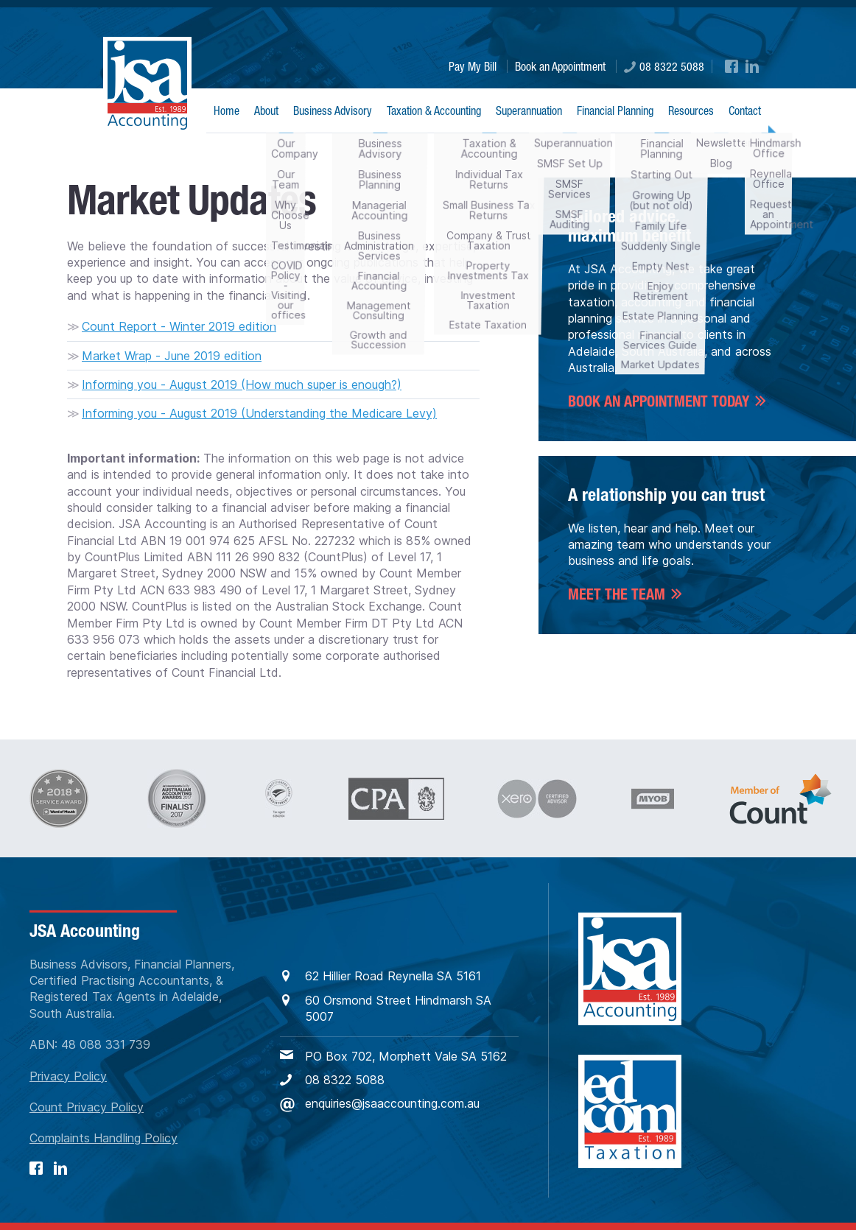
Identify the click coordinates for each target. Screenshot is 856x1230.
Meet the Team (616, 594)
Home (226, 110)
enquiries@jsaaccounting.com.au (380, 1103)
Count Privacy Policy (86, 1107)
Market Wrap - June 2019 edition (172, 355)
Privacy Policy (68, 1076)
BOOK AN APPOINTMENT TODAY (658, 401)
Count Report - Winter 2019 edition (179, 326)
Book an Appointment (560, 66)
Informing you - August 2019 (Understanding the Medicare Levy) (259, 413)
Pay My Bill (473, 66)
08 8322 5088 (664, 66)
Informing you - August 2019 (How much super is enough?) (241, 384)
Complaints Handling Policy (103, 1138)
